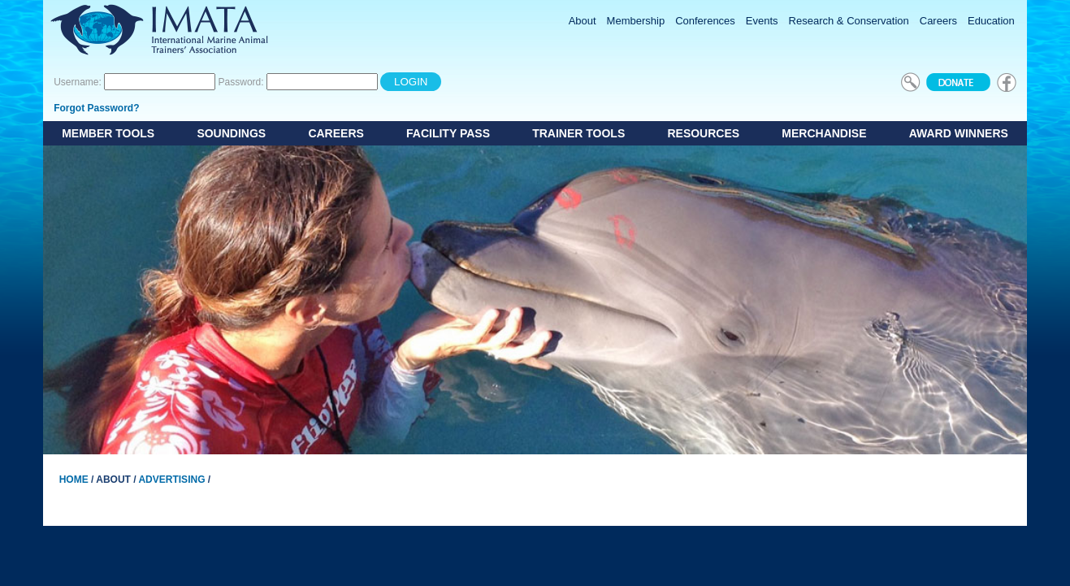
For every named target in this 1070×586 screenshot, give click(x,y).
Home (74, 479)
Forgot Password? (96, 108)
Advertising (171, 479)
